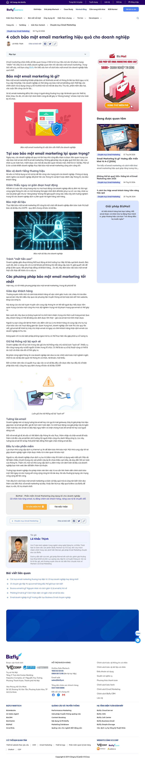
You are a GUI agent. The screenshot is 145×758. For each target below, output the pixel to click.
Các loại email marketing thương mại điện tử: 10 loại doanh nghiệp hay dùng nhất (44, 579)
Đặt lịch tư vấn (131, 9)
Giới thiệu (37, 9)
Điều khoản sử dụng (105, 671)
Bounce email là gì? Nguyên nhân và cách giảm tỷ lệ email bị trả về (38, 588)
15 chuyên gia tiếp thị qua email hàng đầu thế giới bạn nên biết (36, 584)
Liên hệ (107, 2)
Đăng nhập (133, 2)
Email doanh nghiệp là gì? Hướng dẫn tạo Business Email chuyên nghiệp (40, 597)
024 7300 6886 (58, 688)
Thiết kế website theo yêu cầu (17, 745)
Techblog (22, 25)
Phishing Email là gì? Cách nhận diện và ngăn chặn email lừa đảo (37, 593)
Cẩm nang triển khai (97, 9)
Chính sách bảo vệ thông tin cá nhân (112, 662)
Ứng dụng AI (49, 18)
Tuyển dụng (93, 2)
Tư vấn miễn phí (33, 507)
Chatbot (11, 749)
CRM (34, 745)
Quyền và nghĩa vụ (104, 676)
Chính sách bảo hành (106, 685)
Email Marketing (46, 745)
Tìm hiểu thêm (61, 507)
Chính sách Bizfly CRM (106, 693)
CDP (19, 749)
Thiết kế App (60, 745)
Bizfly (31, 67)
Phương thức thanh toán (107, 680)
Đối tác (119, 2)
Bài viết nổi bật (34, 18)
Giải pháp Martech (52, 9)
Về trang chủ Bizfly (16, 2)
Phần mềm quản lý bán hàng (80, 745)
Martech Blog (81, 9)
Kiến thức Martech (14, 18)
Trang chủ (10, 25)
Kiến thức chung (65, 18)
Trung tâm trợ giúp (75, 2)
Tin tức (80, 18)
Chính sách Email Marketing (108, 689)
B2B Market (112, 9)
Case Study (68, 9)
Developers (94, 18)
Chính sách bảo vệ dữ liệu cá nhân (111, 667)
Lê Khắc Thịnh (14, 44)
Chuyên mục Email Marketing (18, 31)
